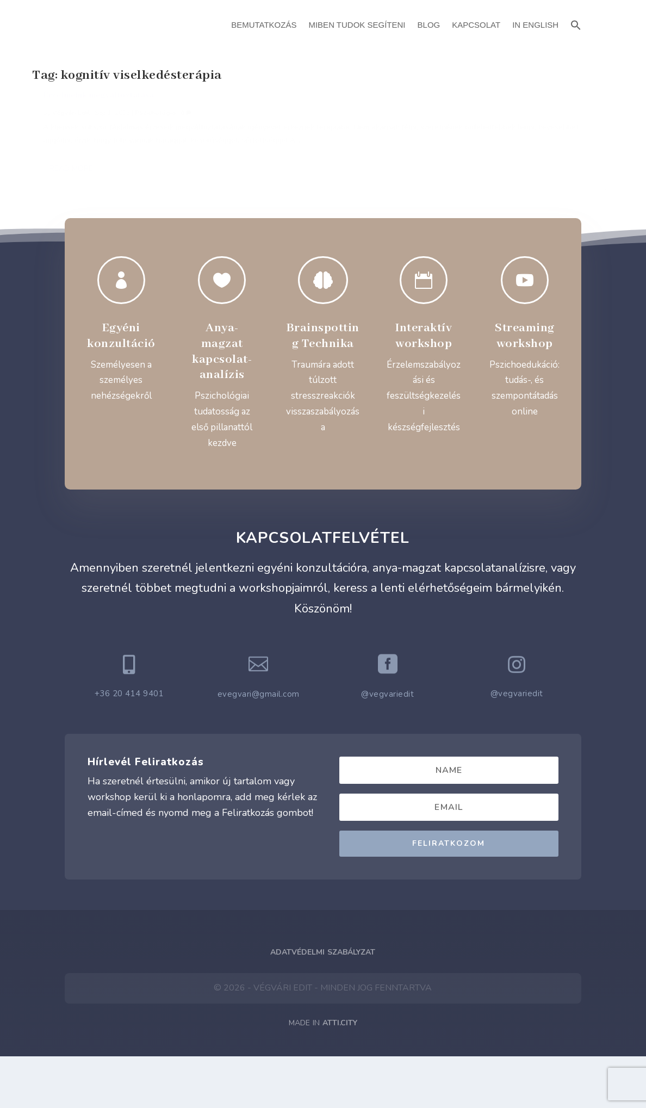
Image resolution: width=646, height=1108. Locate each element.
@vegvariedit (387, 745)
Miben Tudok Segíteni (356, 24)
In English (535, 24)
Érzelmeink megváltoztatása (98, 108)
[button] (575, 23)
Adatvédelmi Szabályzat (322, 1004)
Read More (71, 232)
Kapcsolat (476, 24)
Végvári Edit (71, 125)
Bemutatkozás (263, 24)
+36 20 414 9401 (129, 745)
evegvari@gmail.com (259, 745)
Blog (429, 24)
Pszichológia (155, 125)
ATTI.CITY (339, 1074)
